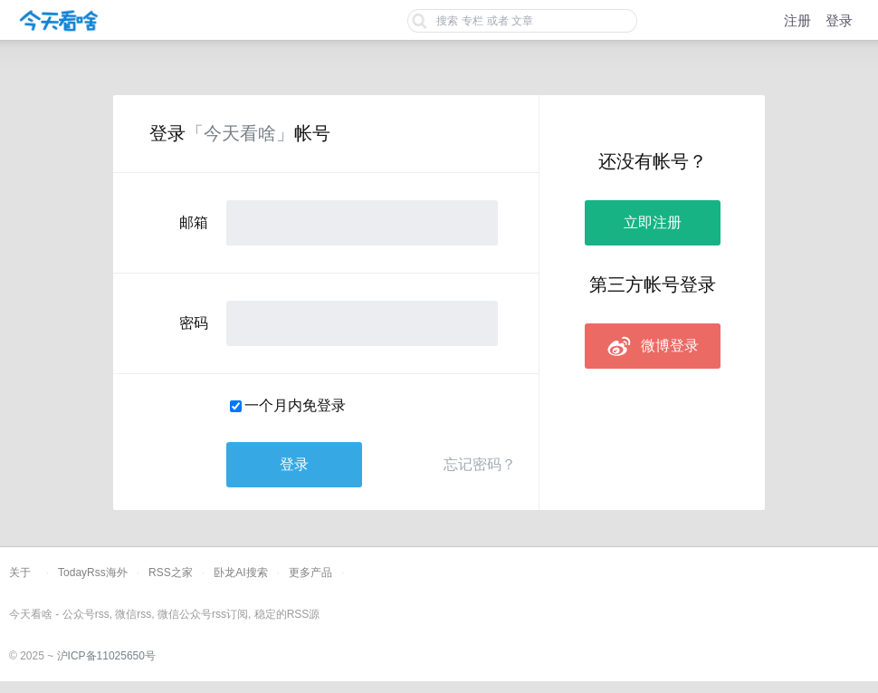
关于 (20, 572)
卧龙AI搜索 (240, 572)
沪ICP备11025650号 (106, 656)
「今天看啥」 (240, 133)
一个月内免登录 (295, 405)
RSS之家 (170, 572)
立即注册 (653, 222)
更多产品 (310, 572)
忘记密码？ (480, 464)
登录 (839, 20)
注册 (797, 20)
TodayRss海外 (93, 572)
